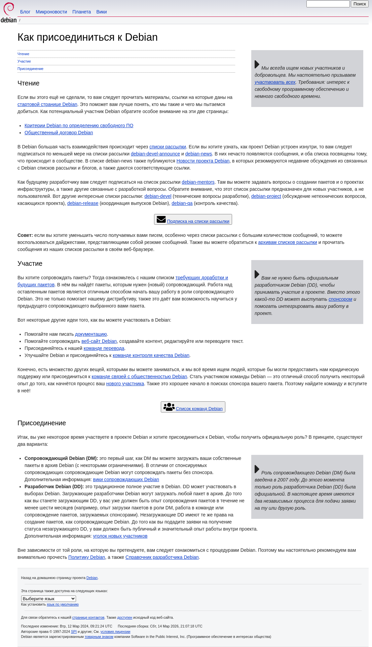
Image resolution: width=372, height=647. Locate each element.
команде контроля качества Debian (151, 355)
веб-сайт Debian (99, 341)
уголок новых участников (120, 536)
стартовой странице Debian (47, 104)
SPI (74, 632)
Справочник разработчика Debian (162, 557)
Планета (81, 11)
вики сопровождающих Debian (126, 479)
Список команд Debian (199, 408)
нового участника (125, 383)
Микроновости (51, 11)
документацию (91, 334)
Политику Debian (86, 557)
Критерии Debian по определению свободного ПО (79, 125)
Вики (101, 11)
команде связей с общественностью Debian (139, 376)
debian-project (266, 196)
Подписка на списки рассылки (198, 221)
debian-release (83, 203)
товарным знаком (99, 637)
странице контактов (88, 617)
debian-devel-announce (155, 153)
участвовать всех (275, 82)
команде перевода (104, 348)
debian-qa (182, 203)
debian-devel (157, 196)
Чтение (23, 54)
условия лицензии (116, 632)
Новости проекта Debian (203, 161)
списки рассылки (167, 146)
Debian (92, 578)
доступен (124, 617)
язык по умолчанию (63, 604)
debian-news (198, 153)
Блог (25, 11)
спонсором (340, 299)
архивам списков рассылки (287, 242)
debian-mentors (198, 182)
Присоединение (30, 69)
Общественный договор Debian (59, 132)
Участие (24, 61)
